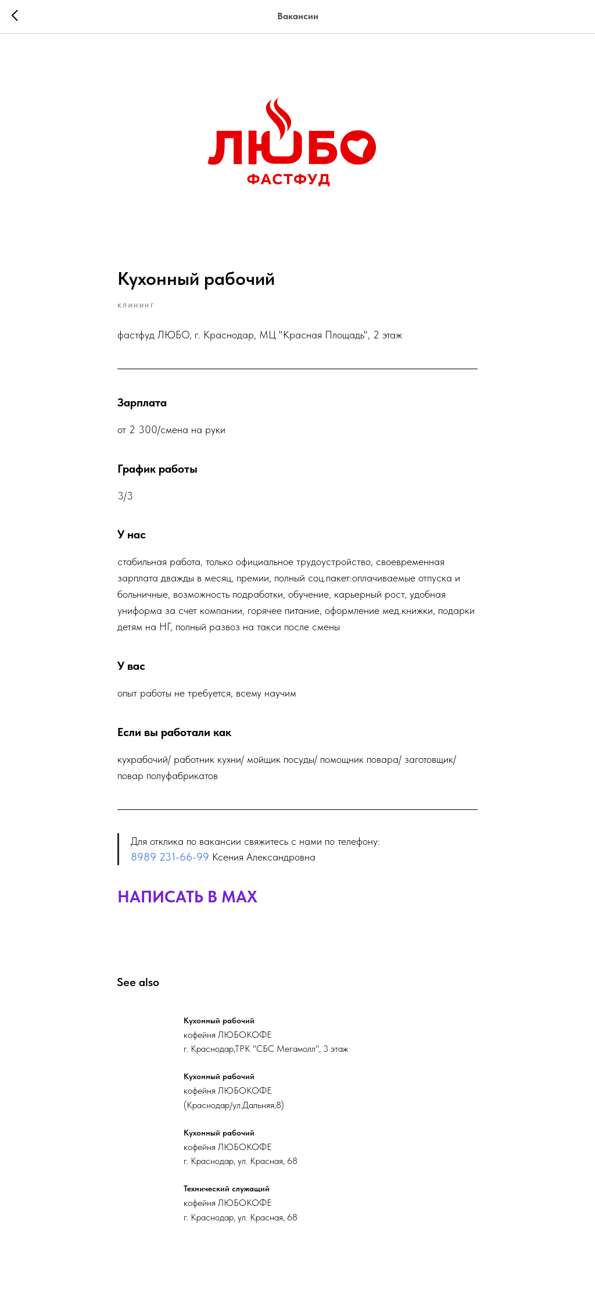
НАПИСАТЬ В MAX (187, 898)
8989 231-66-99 (170, 858)
